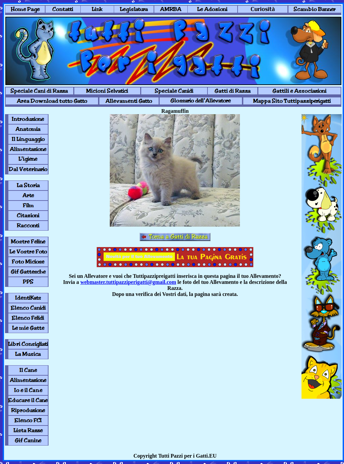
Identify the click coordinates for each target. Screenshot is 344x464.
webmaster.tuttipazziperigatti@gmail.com (128, 282)
